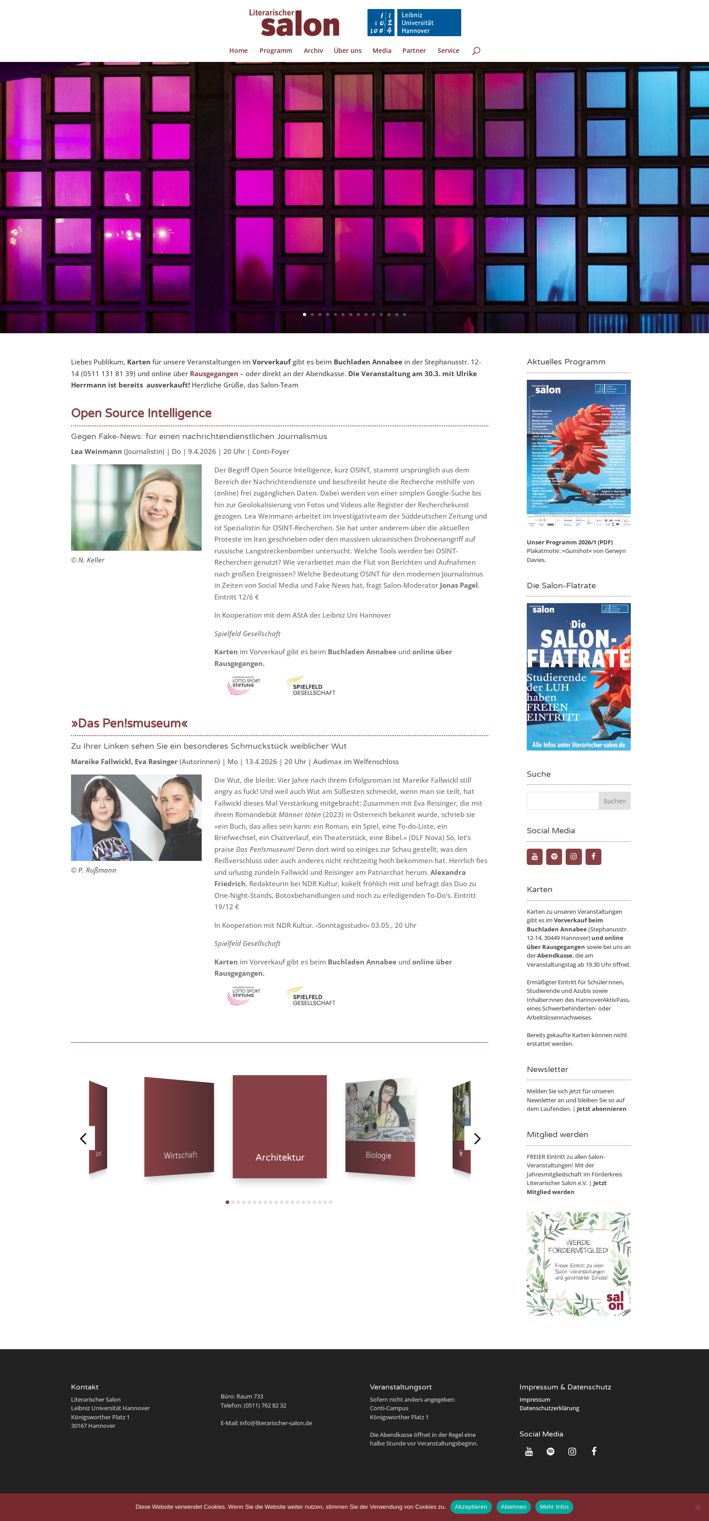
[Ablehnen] (697, 1507)
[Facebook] (593, 857)
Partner (414, 51)
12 (389, 314)
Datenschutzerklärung (549, 1408)
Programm (276, 51)
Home (238, 51)
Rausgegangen (563, 947)
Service (448, 51)
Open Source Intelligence (141, 413)
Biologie (378, 1155)
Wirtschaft (181, 1156)
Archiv (313, 51)
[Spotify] (554, 857)
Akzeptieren (471, 1506)
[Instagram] (573, 857)
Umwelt (98, 1154)
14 (404, 314)
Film (461, 1153)
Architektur (279, 1158)
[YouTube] (535, 857)
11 (381, 314)
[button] (83, 1138)
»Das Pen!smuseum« (129, 724)
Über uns (348, 51)
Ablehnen (514, 1506)
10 (373, 314)
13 (396, 314)
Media (382, 51)
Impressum (535, 1399)
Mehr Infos (554, 1506)
